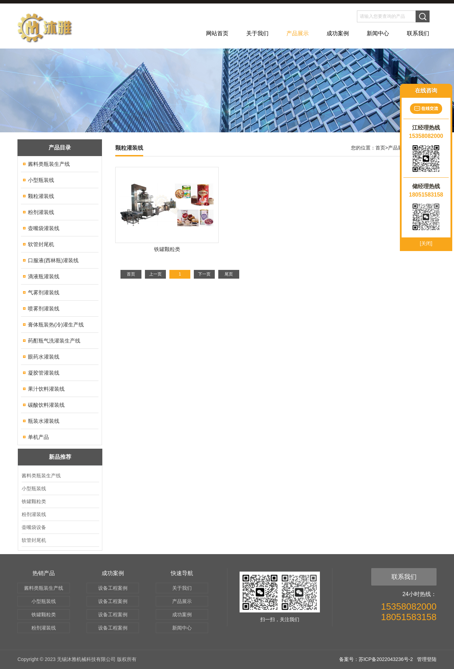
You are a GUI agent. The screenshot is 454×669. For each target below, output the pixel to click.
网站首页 (217, 33)
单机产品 (38, 437)
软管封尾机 (41, 244)
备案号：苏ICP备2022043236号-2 (376, 659)
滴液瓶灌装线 (43, 276)
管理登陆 (427, 659)
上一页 (155, 274)
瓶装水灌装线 (43, 421)
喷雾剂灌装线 (43, 308)
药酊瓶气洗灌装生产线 (54, 341)
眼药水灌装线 (43, 357)
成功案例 (338, 33)
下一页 (204, 274)
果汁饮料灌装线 (46, 389)
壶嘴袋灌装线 (43, 228)
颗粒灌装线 (41, 196)
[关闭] (426, 243)
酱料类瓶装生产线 (49, 164)
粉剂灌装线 (41, 212)
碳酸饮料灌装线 (46, 405)
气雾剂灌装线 (43, 292)
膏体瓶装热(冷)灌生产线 (56, 325)
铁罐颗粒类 (34, 501)
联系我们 (418, 33)
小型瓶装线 (41, 180)
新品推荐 (60, 457)
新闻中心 (378, 33)
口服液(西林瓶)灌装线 (53, 260)
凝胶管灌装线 (43, 373)
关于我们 (257, 33)
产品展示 (297, 33)
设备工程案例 (112, 588)
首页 (380, 147)
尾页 (229, 274)
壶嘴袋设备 (34, 527)
